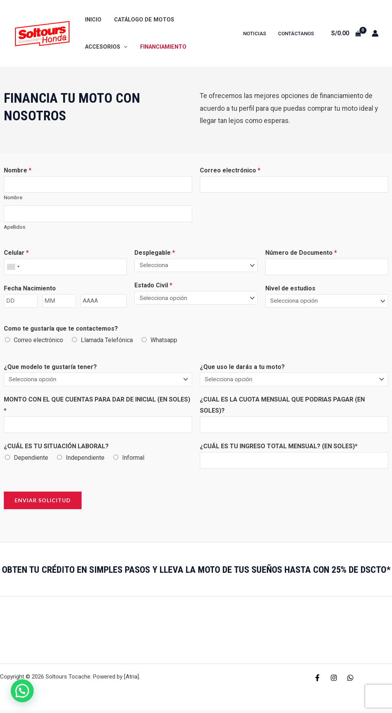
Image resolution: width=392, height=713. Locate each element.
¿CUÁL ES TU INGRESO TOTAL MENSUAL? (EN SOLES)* (279, 448)
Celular (16, 253)
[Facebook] (317, 680)
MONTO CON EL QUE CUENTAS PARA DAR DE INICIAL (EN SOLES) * (97, 406)
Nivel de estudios (290, 290)
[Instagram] (333, 680)
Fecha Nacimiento (30, 290)
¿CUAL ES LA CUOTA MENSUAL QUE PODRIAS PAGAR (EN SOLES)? (282, 406)
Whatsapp (163, 341)
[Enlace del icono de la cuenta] (375, 33)
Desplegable (154, 253)
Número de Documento (301, 253)
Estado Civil (153, 286)
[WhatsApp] (350, 680)
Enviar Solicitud (43, 503)
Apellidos (14, 228)
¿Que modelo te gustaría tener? (50, 368)
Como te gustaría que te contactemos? (61, 330)
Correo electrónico (230, 170)
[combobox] (13, 268)
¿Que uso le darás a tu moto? (242, 368)
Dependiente (31, 460)
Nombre (17, 170)
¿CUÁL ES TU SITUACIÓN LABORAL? (56, 448)
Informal (133, 460)
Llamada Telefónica (107, 341)
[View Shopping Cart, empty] (346, 33)
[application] (221, 19)
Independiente (85, 460)
